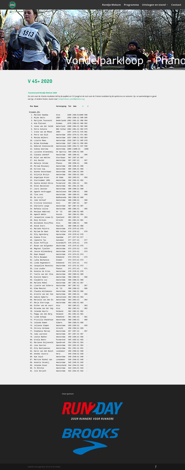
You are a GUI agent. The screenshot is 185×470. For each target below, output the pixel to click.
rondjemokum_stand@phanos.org (71, 99)
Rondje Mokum (111, 5)
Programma (131, 5)
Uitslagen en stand (154, 5)
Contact (176, 5)
